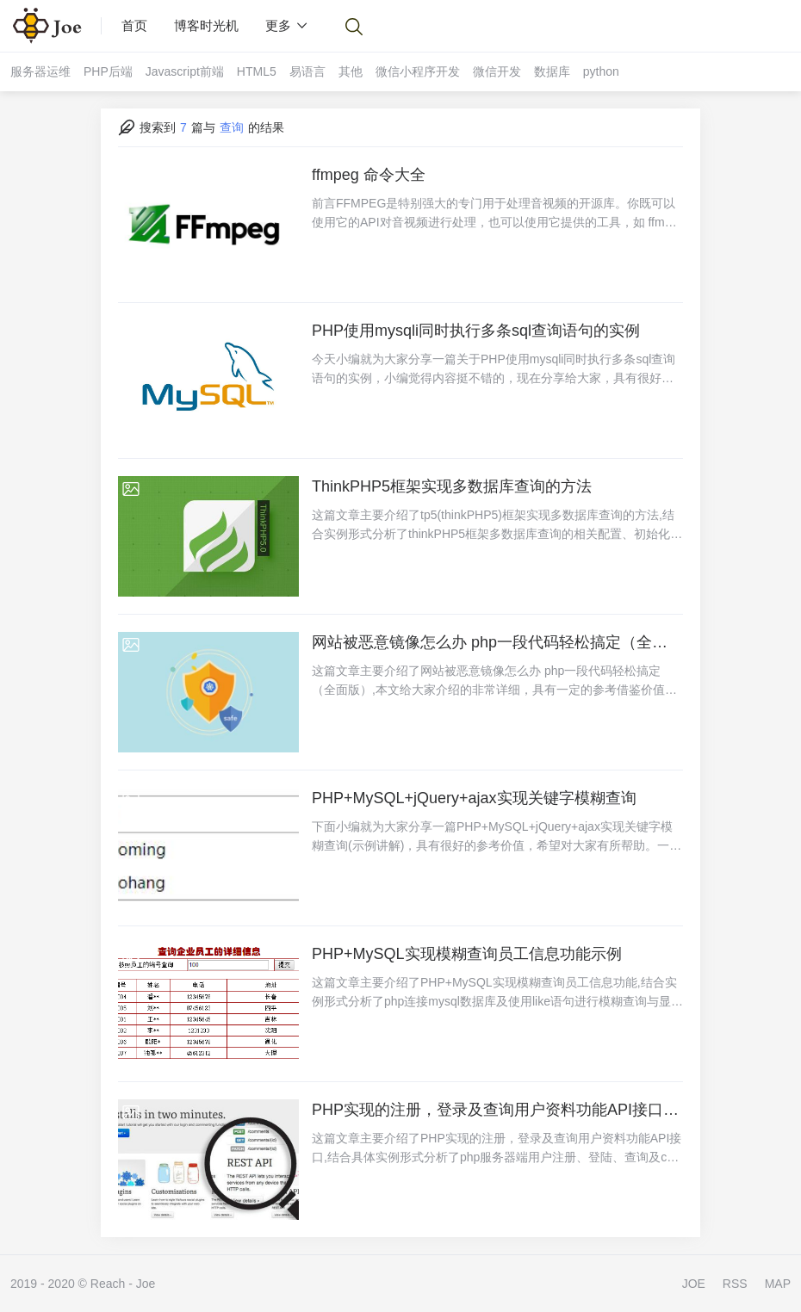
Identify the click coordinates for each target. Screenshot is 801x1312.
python (601, 71)
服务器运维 (40, 71)
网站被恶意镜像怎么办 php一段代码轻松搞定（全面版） (497, 642)
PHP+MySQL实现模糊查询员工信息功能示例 (467, 953)
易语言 (307, 71)
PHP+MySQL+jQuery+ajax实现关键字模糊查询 (474, 798)
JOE (693, 1283)
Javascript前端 (185, 71)
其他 (350, 71)
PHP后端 (108, 71)
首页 (134, 25)
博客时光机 (206, 25)
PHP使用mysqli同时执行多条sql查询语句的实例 (476, 330)
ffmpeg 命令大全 (368, 174)
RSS (735, 1283)
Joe (146, 1283)
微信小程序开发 (418, 71)
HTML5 (256, 71)
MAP (778, 1283)
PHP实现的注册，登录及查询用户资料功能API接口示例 (497, 1109)
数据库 (552, 71)
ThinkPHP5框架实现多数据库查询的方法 (452, 486)
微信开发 (497, 71)
